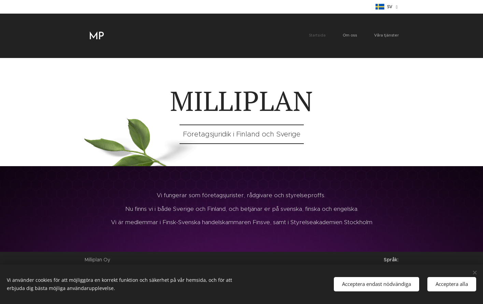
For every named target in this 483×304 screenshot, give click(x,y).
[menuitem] (368, 35)
